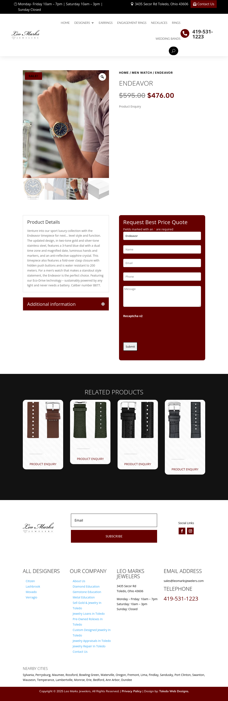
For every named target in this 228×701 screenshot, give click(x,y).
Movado (31, 592)
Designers (82, 22)
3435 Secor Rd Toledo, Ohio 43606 (161, 4)
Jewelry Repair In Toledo (89, 646)
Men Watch (142, 72)
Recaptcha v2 (133, 316)
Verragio (31, 597)
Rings (176, 22)
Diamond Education (86, 586)
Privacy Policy (132, 691)
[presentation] (155, 329)
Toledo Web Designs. (174, 691)
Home (65, 22)
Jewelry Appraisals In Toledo (92, 641)
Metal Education (84, 597)
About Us (79, 581)
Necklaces (159, 22)
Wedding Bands (168, 38)
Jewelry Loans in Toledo (89, 614)
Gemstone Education (87, 592)
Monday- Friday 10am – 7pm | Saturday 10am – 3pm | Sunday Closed (60, 7)
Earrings (106, 22)
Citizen (30, 581)
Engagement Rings (131, 22)
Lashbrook (33, 586)
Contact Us (205, 4)
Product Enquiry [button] (42, 464)
